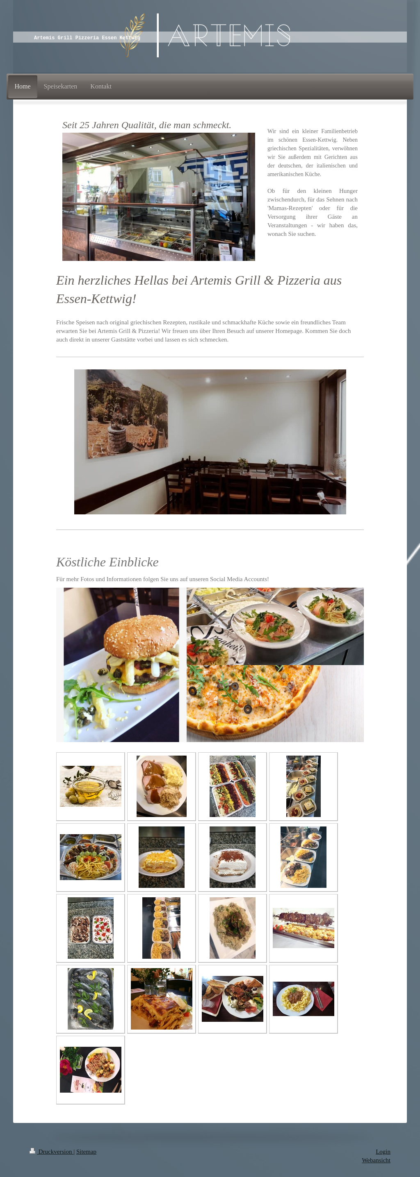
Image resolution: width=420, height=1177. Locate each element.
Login (383, 1151)
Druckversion (51, 1151)
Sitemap (86, 1151)
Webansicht (376, 1160)
